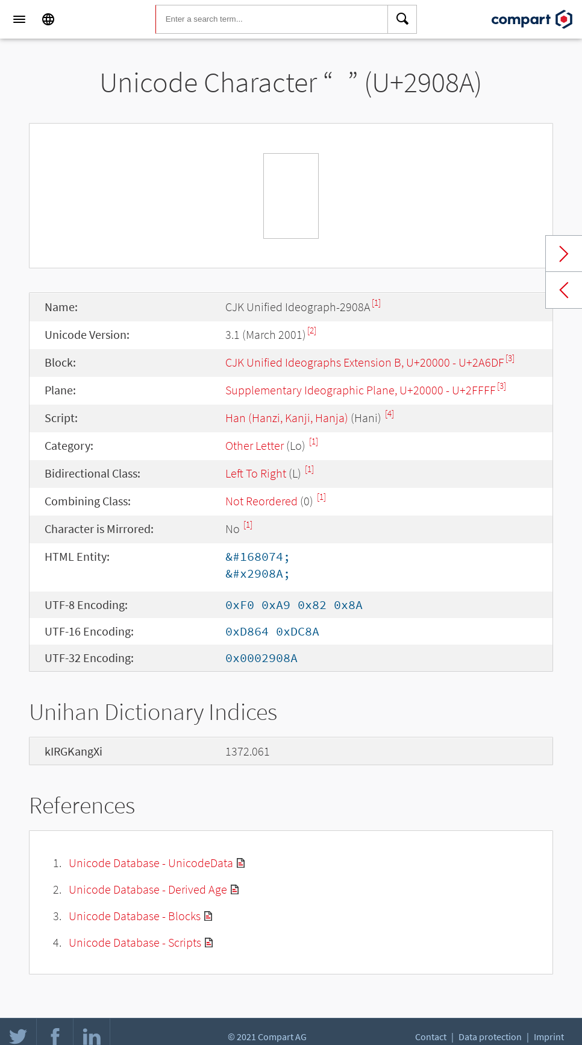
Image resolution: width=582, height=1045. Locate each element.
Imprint (549, 1037)
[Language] (48, 19)
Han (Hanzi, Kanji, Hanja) (286, 417)
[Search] (402, 19)
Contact (430, 1037)
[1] (376, 302)
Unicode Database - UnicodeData (151, 862)
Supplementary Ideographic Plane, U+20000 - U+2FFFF (360, 389)
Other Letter (254, 445)
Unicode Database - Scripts (135, 942)
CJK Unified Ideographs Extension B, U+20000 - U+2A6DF (364, 362)
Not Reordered (261, 500)
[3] (510, 358)
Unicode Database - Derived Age (148, 889)
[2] (311, 330)
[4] (389, 413)
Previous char (564, 290)
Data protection (490, 1037)
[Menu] (19, 19)
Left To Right (255, 473)
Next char (564, 254)
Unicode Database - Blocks (135, 915)
